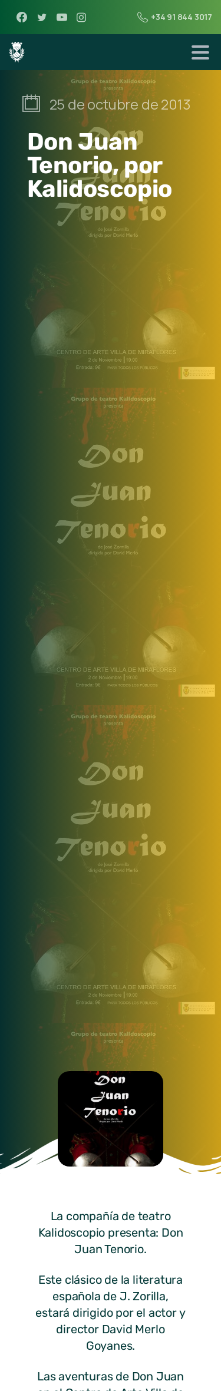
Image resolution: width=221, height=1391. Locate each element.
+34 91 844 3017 (174, 17)
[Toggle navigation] (200, 52)
